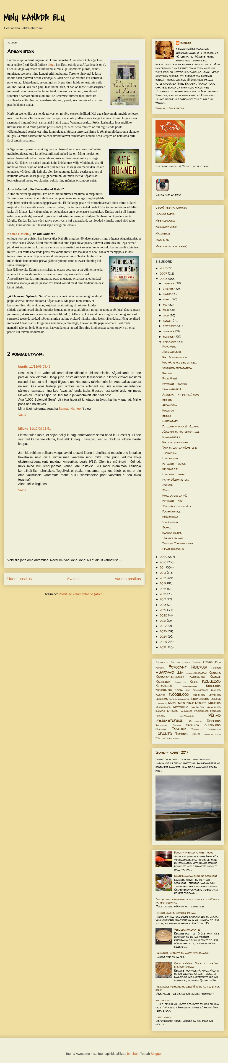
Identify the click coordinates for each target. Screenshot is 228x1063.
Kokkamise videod (166, 227)
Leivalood (215, 695)
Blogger (156, 1053)
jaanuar (169, 283)
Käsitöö (160, 695)
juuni (166, 310)
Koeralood (163, 686)
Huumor (216, 667)
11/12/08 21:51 (40, 428)
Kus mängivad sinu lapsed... (179, 362)
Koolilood (213, 686)
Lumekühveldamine (174, 474)
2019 (163, 610)
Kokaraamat (189, 686)
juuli (166, 315)
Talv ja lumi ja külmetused (179, 447)
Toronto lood (212, 734)
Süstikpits (161, 729)
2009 (164, 557)
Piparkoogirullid (173, 549)
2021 (163, 621)
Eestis (207, 662)
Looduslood (200, 699)
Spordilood (193, 725)
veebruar (169, 289)
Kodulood (211, 681)
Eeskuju (167, 400)
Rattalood (195, 721)
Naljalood (198, 707)
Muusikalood (163, 707)
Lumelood (160, 703)
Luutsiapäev (170, 421)
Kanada (215, 672)
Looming (215, 699)
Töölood (160, 738)
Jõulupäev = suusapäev (177, 506)
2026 (164, 647)
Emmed (166, 416)
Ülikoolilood (173, 738)
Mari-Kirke (186, 703)
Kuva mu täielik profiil (170, 108)
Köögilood (179, 694)
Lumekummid (170, 458)
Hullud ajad (163, 1000)
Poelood (160, 715)
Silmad (166, 527)
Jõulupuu (167, 485)
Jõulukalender (171, 352)
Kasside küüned (171, 533)
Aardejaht (161, 662)
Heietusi (199, 667)
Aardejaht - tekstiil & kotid (180, 394)
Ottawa (172, 711)
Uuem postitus (19, 579)
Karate (215, 676)
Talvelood (179, 729)
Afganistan (169, 405)
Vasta (22, 415)
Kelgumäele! (170, 469)
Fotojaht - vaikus (174, 464)
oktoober (169, 331)
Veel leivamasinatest (188, 930)
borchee (133, 1053)
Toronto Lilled (187, 734)
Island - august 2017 (171, 752)
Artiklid (186, 662)
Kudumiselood (200, 690)
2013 (163, 578)
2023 (164, 631)
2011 (163, 567)
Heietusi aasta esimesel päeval (175, 913)
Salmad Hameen (70, 408)
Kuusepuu (168, 410)
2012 (163, 573)
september (170, 326)
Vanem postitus (128, 579)
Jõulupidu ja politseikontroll (180, 432)
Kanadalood (197, 677)
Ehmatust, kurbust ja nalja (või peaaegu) (182, 953)
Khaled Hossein (18, 234)
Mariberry (162, 233)
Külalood (199, 695)
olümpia (160, 711)
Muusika (214, 703)
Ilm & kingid (170, 522)
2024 (164, 637)
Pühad (214, 715)
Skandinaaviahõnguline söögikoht (195, 876)
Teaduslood (197, 729)
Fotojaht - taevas (174, 384)
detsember (170, 342)
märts (167, 294)
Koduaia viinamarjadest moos (193, 852)
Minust (200, 703)
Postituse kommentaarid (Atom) (81, 594)
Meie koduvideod (165, 220)
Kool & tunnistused (174, 357)
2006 (164, 268)
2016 (163, 594)
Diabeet (196, 662)
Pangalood (186, 710)
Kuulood (216, 690)
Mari (172, 703)
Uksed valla (163, 1017)
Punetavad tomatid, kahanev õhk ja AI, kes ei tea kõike (187, 988)
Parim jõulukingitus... (175, 480)
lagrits (23, 366)
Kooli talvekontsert (175, 442)
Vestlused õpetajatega (177, 368)
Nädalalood (214, 707)
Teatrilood (214, 729)
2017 (163, 599)
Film (218, 662)
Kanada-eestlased (169, 676)
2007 (164, 273)
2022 (164, 626)
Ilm (180, 672)
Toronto (163, 733)
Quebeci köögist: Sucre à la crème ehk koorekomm (196, 964)
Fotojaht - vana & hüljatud (180, 426)
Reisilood (214, 721)
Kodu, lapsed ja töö (174, 495)
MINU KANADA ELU (34, 18)
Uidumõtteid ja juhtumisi (171, 208)
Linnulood (161, 699)
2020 (164, 615)
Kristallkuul (182, 690)
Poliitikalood (186, 715)
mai (165, 305)
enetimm (185, 43)
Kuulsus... (168, 373)
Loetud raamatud (179, 699)
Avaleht (73, 579)
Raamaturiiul (171, 437)
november (169, 336)
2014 (163, 583)
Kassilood (163, 681)
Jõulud (166, 490)
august (168, 321)
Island (189, 673)
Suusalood (213, 725)
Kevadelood (180, 682)
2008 (164, 279)
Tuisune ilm (169, 453)
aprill (167, 299)
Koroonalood (163, 690)
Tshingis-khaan (172, 538)
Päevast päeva (165, 214)
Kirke (194, 681)
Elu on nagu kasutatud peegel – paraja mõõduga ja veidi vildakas (187, 900)
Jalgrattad (200, 672)
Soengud (177, 725)
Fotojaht (177, 667)
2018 (163, 605)
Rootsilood (161, 725)
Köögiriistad (170, 517)
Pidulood (215, 711)
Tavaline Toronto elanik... (178, 543)
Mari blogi (162, 240)
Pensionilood (201, 710)
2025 (164, 642)
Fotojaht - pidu (172, 501)
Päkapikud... (169, 346)
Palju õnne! (169, 378)
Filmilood (160, 667)
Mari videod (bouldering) (171, 246)
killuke (23, 428)
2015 (163, 589)
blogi (51, 64)
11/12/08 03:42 (39, 366)
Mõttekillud (180, 707)
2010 (163, 562)
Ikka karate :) (171, 389)
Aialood (175, 662)
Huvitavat (164, 672)
